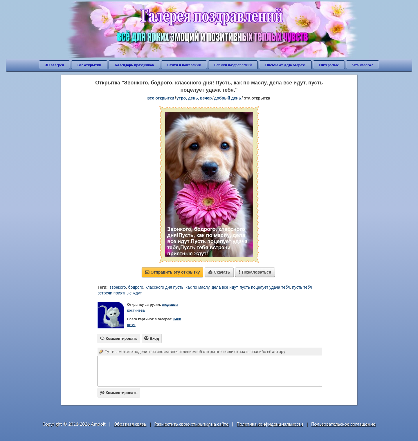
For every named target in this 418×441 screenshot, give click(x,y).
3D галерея (54, 65)
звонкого (118, 287)
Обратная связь (130, 424)
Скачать (219, 272)
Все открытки (89, 65)
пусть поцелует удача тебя (265, 287)
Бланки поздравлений (233, 65)
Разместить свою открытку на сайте (191, 424)
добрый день (227, 98)
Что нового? (362, 65)
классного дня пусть (164, 287)
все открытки (160, 98)
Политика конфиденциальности (270, 424)
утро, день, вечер (194, 98)
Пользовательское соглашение (343, 424)
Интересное (329, 65)
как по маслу (198, 287)
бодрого (135, 287)
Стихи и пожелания (184, 65)
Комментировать (119, 393)
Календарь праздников (134, 65)
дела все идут (224, 287)
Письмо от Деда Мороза (285, 65)
